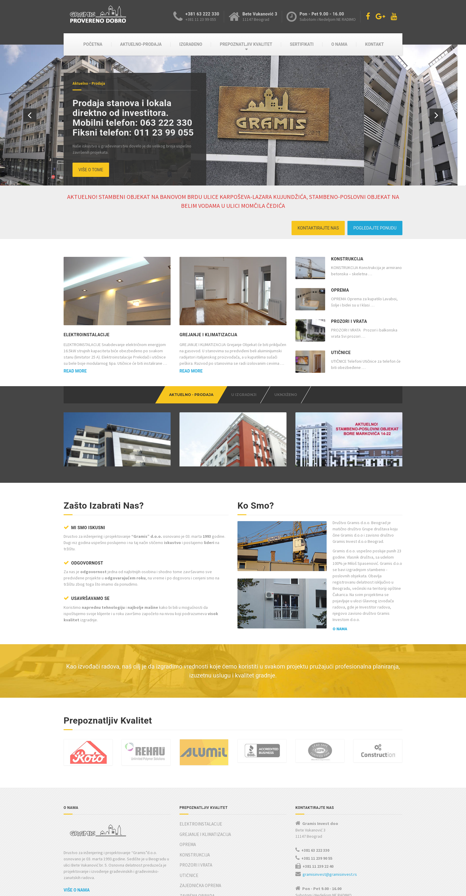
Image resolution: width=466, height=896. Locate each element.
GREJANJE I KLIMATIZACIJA (208, 334)
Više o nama (77, 866)
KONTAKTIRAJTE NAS (318, 228)
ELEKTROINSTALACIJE (86, 334)
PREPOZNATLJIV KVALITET (246, 44)
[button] (30, 115)
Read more (75, 371)
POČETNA (93, 44)
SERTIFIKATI (302, 44)
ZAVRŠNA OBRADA (197, 872)
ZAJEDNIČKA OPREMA (200, 861)
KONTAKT (374, 44)
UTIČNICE (341, 352)
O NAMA (339, 44)
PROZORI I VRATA (349, 321)
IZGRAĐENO (190, 44)
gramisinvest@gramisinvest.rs (330, 850)
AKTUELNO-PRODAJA (141, 44)
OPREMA (340, 290)
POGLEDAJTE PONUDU (374, 228)
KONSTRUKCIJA (347, 259)
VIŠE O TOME (90, 169)
